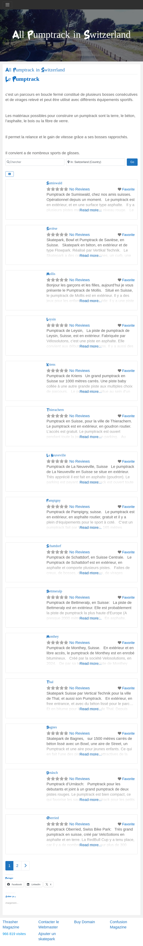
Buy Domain (84, 922)
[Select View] (9, 174)
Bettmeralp (54, 591)
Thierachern (55, 410)
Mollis (50, 274)
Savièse (51, 228)
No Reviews (79, 189)
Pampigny (53, 500)
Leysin (51, 319)
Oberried (52, 818)
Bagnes (51, 727)
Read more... (91, 210)
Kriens (50, 364)
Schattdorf (53, 546)
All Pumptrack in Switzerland (35, 69)
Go (134, 161)
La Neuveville (56, 455)
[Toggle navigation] (7, 4)
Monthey (52, 636)
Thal (49, 682)
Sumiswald (54, 183)
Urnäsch (52, 772)
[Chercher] (34, 162)
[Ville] (95, 162)
